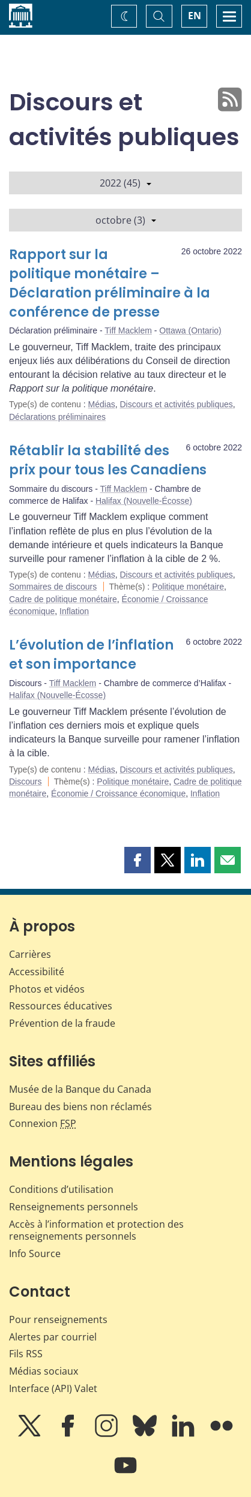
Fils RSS (26, 1353)
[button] (137, 860)
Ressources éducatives (60, 1005)
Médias (101, 404)
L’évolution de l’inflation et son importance (91, 655)
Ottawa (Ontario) (190, 330)
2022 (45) (125, 183)
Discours (25, 781)
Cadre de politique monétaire (63, 599)
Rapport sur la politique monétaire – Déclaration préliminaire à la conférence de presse (109, 283)
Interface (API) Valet (53, 1388)
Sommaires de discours (53, 586)
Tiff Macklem (128, 330)
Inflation (74, 611)
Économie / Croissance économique (118, 793)
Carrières (30, 954)
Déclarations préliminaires (57, 417)
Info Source (35, 1253)
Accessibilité (36, 971)
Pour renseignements (58, 1319)
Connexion (42, 1123)
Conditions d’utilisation (61, 1189)
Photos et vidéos (47, 989)
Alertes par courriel (53, 1336)
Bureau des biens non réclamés (80, 1106)
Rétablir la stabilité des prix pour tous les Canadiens (108, 460)
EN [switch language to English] (194, 15)
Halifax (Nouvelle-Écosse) (143, 501)
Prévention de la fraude (62, 1023)
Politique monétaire (188, 586)
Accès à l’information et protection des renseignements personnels (96, 1230)
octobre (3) (125, 220)
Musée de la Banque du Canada (80, 1089)
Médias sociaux (43, 1371)
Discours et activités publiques (175, 404)
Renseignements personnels (73, 1206)
